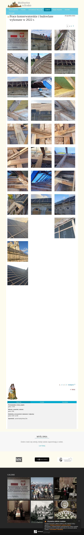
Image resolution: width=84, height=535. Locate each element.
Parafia (23, 9)
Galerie (47, 9)
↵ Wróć (72, 389)
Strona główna (13, 9)
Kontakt (67, 9)
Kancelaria (65, 402)
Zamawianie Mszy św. (35, 9)
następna (71, 385)
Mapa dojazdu (57, 9)
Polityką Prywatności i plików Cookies (60, 525)
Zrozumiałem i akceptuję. (56, 529)
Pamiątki (11, 13)
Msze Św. (18, 402)
